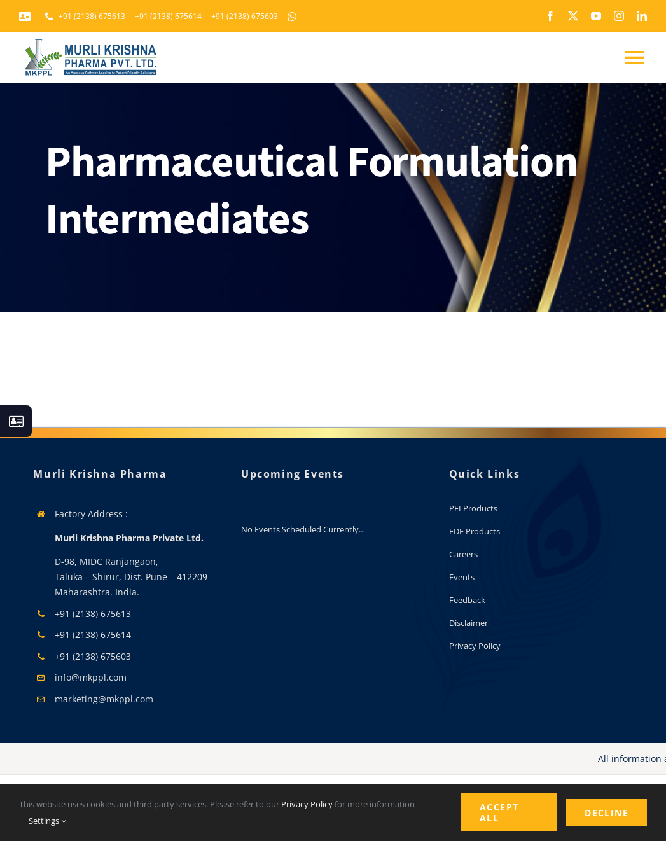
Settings (47, 820)
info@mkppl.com (91, 677)
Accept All (499, 812)
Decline (606, 813)
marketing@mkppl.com (104, 699)
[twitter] (573, 16)
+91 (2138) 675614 (93, 635)
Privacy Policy (307, 804)
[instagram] (619, 16)
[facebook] (550, 16)
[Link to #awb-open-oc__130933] (16, 421)
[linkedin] (642, 16)
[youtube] (596, 16)
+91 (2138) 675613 (93, 614)
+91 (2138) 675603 (93, 656)
